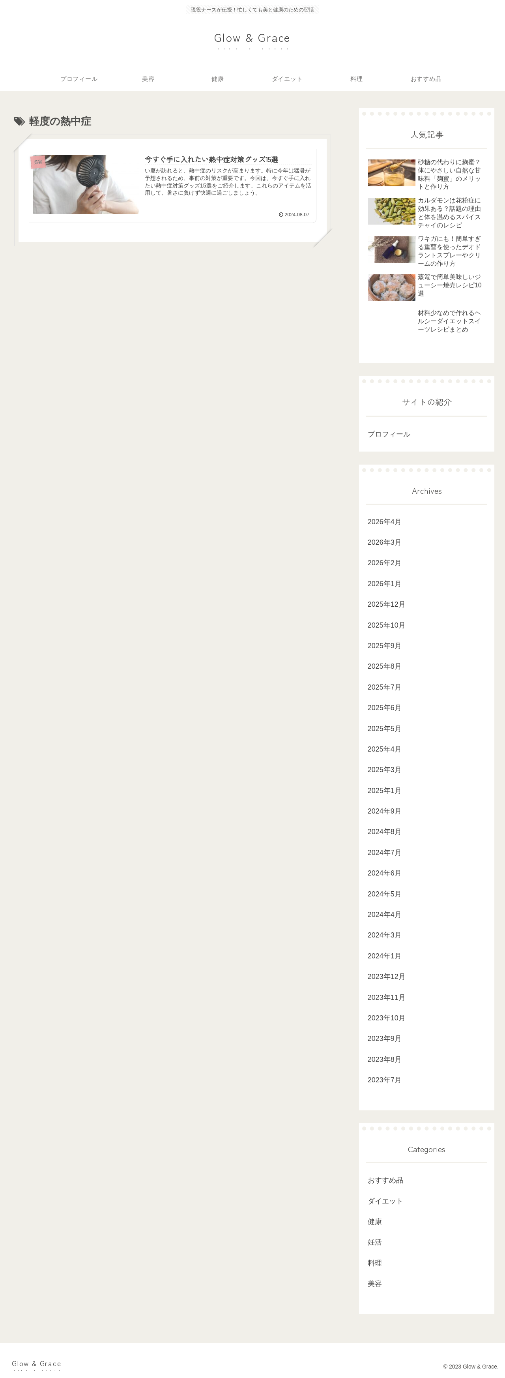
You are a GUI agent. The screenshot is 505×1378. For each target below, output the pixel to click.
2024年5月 (385, 894)
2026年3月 (385, 542)
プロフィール (389, 434)
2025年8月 (385, 666)
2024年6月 (385, 873)
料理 (375, 1263)
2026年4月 (385, 522)
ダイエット (385, 1201)
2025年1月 (385, 791)
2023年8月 (385, 1059)
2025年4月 (385, 749)
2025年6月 (385, 708)
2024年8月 (385, 832)
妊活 (375, 1242)
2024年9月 (385, 811)
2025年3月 (385, 770)
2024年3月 (385, 935)
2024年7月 (385, 853)
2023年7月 (385, 1080)
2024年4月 (385, 915)
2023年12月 (387, 977)
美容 (375, 1284)
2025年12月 (387, 604)
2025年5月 (385, 729)
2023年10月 (387, 1018)
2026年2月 (385, 563)
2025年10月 (387, 625)
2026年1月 (385, 584)
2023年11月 (387, 997)
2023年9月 (385, 1038)
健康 (375, 1222)
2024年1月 (385, 956)
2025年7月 (385, 687)
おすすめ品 (385, 1180)
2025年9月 (385, 646)
